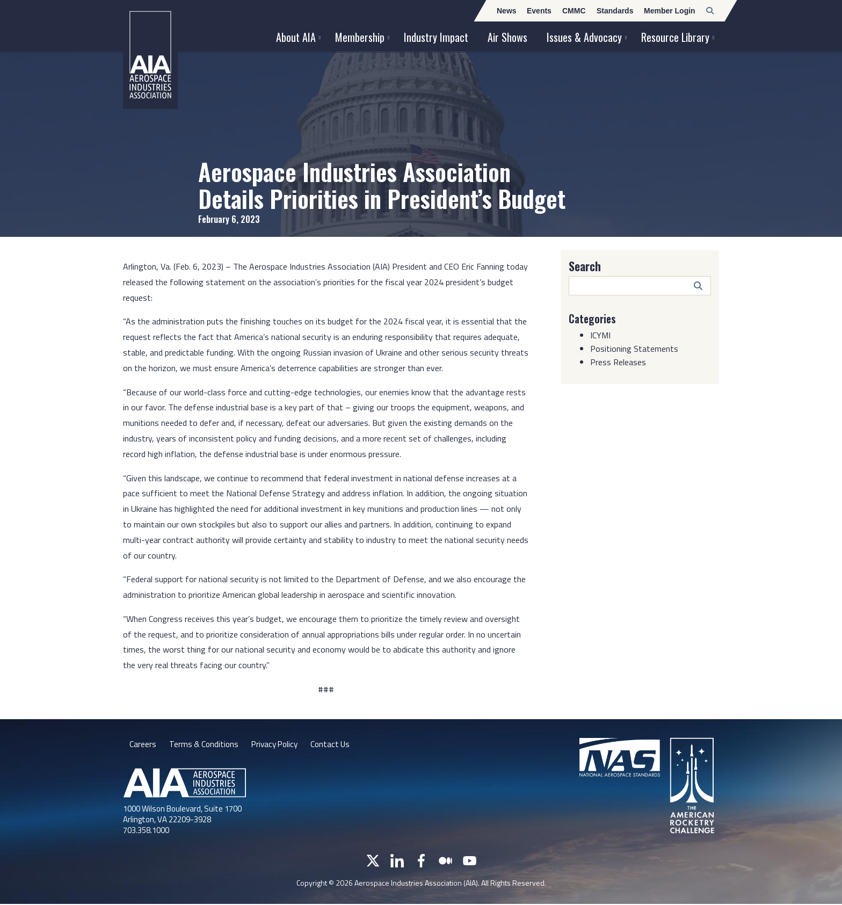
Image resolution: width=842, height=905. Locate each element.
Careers (142, 745)
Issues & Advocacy (584, 37)
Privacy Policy (278, 745)
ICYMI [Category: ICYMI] (600, 335)
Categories (593, 318)
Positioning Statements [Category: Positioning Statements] (634, 348)
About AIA (296, 37)
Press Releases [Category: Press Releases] (618, 362)
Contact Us (336, 745)
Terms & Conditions (205, 745)
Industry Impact (436, 37)
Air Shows (507, 37)
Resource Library (675, 37)
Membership (359, 37)
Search (585, 265)
